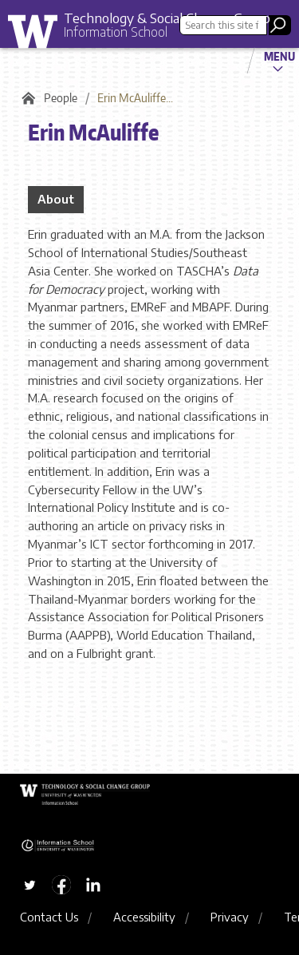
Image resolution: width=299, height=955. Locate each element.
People (60, 97)
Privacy (229, 916)
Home (26, 98)
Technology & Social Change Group (167, 17)
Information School (115, 32)
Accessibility (144, 916)
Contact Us (49, 916)
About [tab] (55, 199)
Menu (279, 56)
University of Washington (38, 35)
